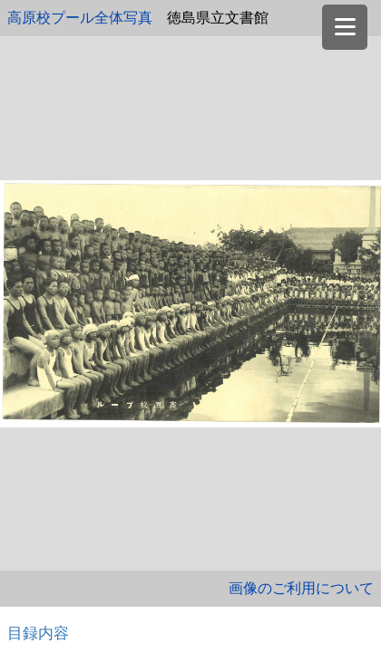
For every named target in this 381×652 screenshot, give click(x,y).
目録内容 (38, 633)
